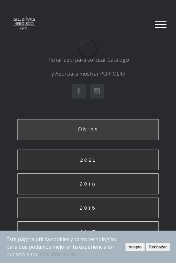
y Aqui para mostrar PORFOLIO (88, 73)
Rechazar (158, 247)
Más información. (59, 254)
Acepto (135, 247)
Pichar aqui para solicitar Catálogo (88, 59)
